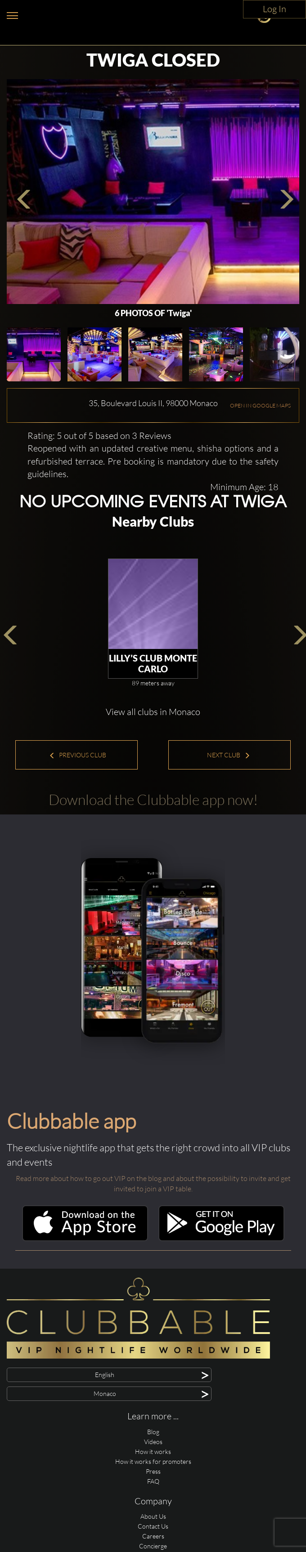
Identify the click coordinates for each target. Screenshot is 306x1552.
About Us (153, 1516)
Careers (153, 1536)
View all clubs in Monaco (153, 711)
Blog (153, 1432)
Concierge (153, 1546)
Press (153, 1471)
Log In (274, 8)
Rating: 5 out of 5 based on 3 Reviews (99, 435)
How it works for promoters (153, 1461)
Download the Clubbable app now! (153, 799)
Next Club (228, 755)
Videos (153, 1441)
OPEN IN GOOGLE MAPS (260, 405)
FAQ (153, 1481)
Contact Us (153, 1526)
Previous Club (77, 755)
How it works (153, 1451)
